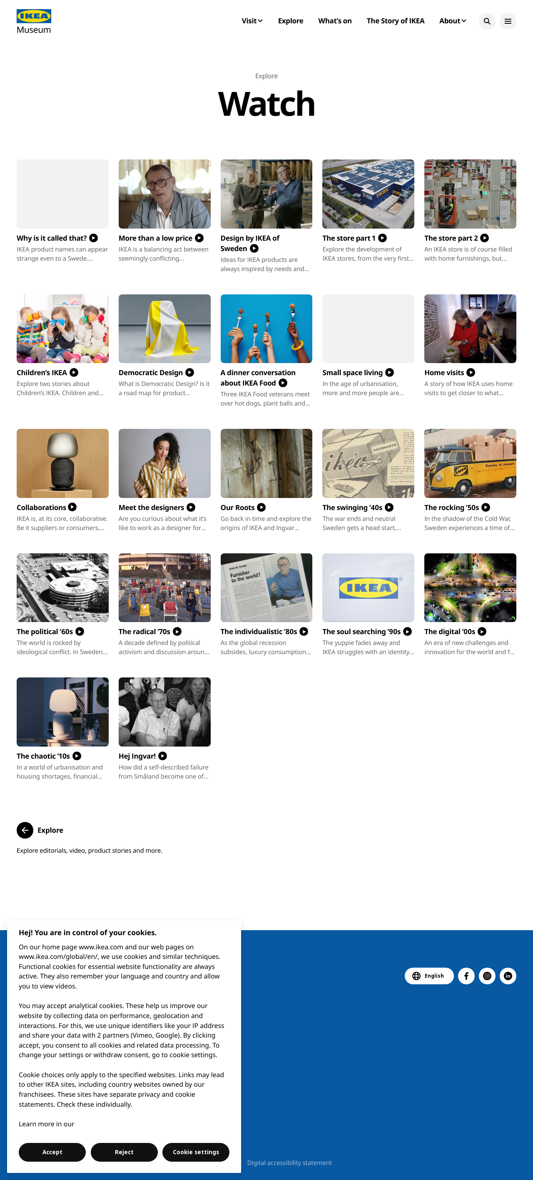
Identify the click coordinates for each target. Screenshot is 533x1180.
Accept (52, 1152)
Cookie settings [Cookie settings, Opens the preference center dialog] (196, 1152)
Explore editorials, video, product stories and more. (89, 850)
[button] (487, 21)
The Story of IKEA (395, 20)
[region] (124, 1046)
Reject (124, 1152)
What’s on (335, 20)
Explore (291, 20)
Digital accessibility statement (289, 1163)
